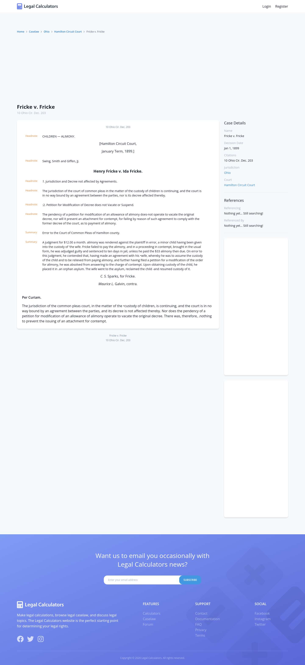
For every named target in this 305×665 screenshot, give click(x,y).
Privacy (201, 630)
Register (281, 6)
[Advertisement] (152, 68)
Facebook (262, 613)
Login (266, 6)
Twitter (260, 624)
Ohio (47, 31)
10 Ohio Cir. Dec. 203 (31, 113)
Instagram (262, 619)
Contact (201, 613)
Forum (148, 624)
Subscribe (190, 580)
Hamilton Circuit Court (68, 31)
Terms (200, 635)
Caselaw (34, 31)
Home (20, 31)
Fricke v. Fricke (36, 106)
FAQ (198, 624)
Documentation (207, 619)
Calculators (151, 613)
